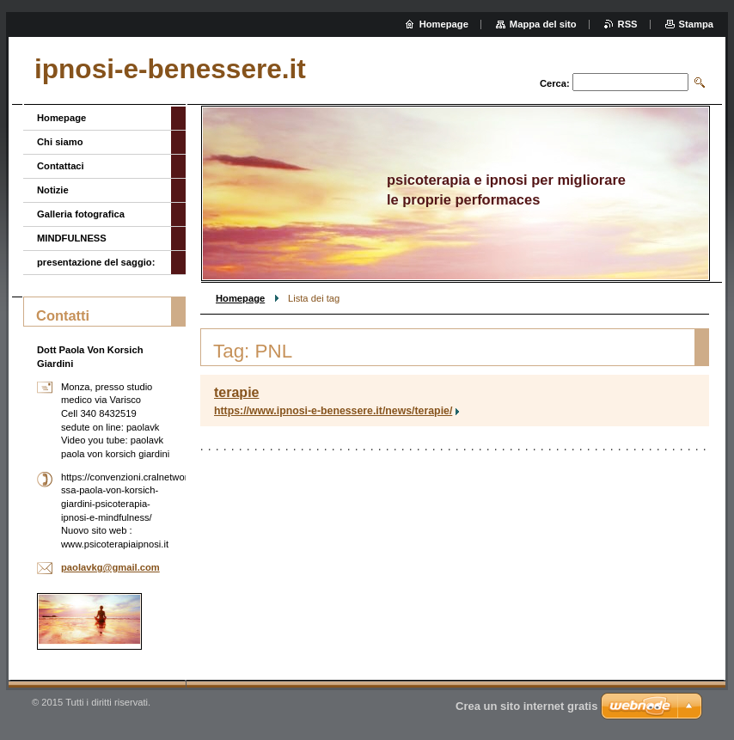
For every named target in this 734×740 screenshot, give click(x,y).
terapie (236, 392)
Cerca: (555, 83)
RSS (628, 24)
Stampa (696, 24)
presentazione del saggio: (96, 262)
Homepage (240, 298)
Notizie (53, 190)
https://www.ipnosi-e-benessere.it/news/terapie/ (333, 411)
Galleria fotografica (81, 214)
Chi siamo (60, 142)
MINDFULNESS (72, 238)
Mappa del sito (543, 24)
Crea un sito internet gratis (526, 706)
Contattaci (60, 166)
